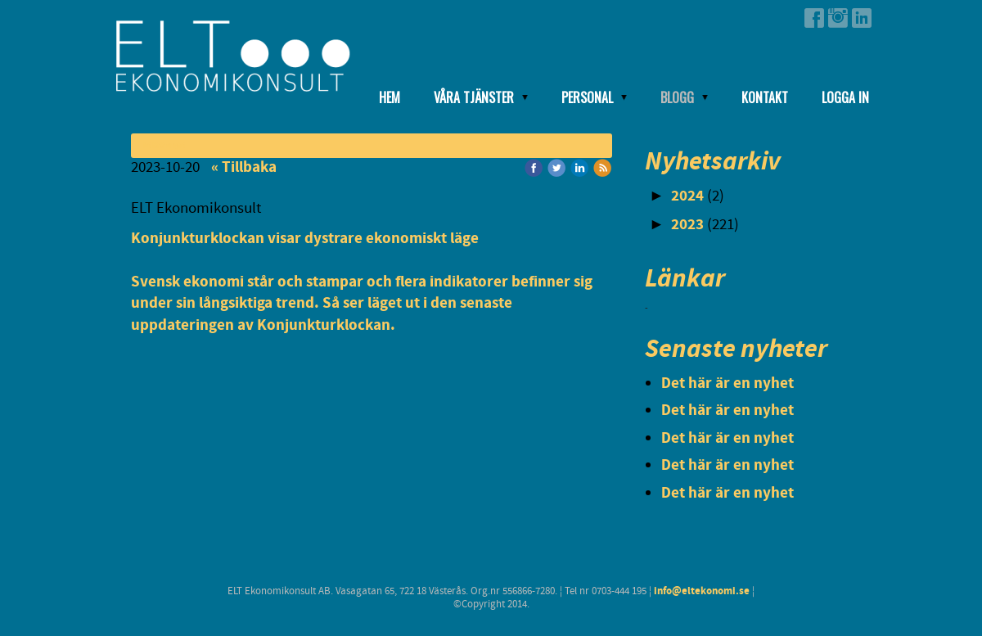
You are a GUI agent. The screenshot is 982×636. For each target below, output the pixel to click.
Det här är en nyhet (727, 383)
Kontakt (764, 97)
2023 (687, 225)
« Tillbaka (244, 167)
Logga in (845, 97)
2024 (687, 196)
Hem (389, 97)
